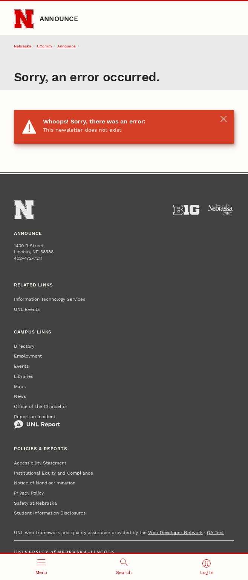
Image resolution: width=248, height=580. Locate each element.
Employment (28, 356)
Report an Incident (37, 421)
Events (21, 366)
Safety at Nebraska (35, 503)
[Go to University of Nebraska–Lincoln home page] (24, 19)
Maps (20, 386)
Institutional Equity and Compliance (53, 473)
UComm (44, 46)
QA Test (215, 532)
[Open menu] (41, 567)
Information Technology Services (49, 299)
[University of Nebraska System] (221, 209)
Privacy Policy (29, 493)
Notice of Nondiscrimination (44, 483)
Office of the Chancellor (40, 406)
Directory (24, 346)
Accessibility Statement (40, 463)
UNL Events (27, 309)
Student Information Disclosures (50, 513)
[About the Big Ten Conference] (186, 209)
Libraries (23, 376)
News (20, 396)
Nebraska (22, 46)
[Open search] (124, 567)
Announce (59, 19)
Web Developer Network (175, 532)
